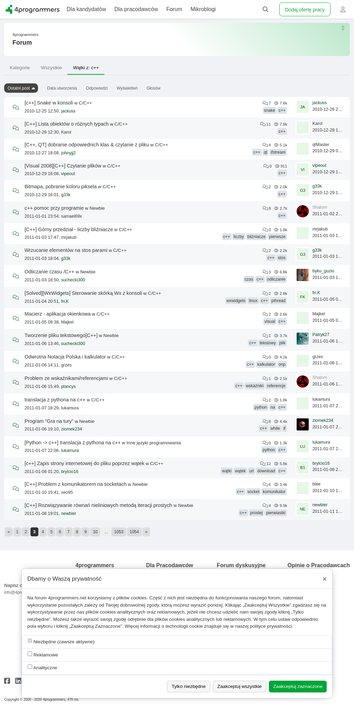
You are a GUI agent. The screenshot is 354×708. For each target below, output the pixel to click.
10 (95, 531)
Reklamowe (43, 654)
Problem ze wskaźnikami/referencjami (66, 378)
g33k (66, 194)
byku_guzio (323, 271)
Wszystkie (51, 67)
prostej (256, 512)
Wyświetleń (127, 88)
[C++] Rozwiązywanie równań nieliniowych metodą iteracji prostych (98, 505)
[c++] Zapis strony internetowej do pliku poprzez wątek (84, 463)
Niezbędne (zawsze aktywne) (61, 641)
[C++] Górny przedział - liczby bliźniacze (69, 229)
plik (282, 343)
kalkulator (266, 364)
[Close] (325, 578)
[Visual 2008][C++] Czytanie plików (63, 166)
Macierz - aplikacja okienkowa (58, 314)
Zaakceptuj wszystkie (239, 686)
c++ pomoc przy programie (54, 208)
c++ (282, 110)
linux (253, 300)
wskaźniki (254, 385)
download (266, 471)
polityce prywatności (271, 626)
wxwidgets (235, 300)
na (272, 407)
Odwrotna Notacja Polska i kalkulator (65, 357)
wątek (240, 471)
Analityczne (42, 667)
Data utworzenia (62, 88)
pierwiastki (276, 512)
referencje (276, 385)
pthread (278, 300)
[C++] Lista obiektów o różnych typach (67, 124)
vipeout (68, 173)
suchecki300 (73, 280)
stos (282, 257)
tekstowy (268, 343)
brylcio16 (69, 471)
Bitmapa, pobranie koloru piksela (61, 186)
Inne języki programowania (154, 442)
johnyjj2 (68, 153)
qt (265, 152)
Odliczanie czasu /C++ (49, 271)
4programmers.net (67, 597)
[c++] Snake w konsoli (49, 103)
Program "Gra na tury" (49, 421)
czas (249, 279)
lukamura (70, 450)
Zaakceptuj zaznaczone (298, 686)
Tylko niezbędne (188, 686)
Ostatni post (19, 88)
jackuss (68, 111)
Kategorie (20, 67)
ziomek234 (71, 429)
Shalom (320, 207)
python (260, 407)
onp (282, 364)
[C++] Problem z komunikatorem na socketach (76, 484)
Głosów (153, 88)
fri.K (65, 301)
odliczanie (276, 279)
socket (254, 491)
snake (269, 110)
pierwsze (277, 236)
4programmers (25, 35)
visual (269, 321)
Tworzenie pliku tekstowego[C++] (61, 335)
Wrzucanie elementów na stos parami (66, 250)
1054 (134, 531)
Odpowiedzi (97, 88)
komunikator (274, 491)
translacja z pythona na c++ (55, 399)
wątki (226, 471)
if (284, 428)
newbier (68, 513)
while (275, 428)
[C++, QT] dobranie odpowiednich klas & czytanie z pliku (87, 144)
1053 (118, 531)
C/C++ (85, 103)
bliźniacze (257, 236)
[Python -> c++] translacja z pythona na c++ (73, 442)
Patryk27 (321, 334)
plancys (68, 386)
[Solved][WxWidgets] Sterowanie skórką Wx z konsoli (83, 293)
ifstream (278, 152)
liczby (239, 236)
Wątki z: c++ (86, 67)
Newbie (97, 208)
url (251, 471)
